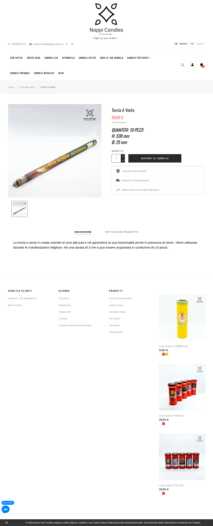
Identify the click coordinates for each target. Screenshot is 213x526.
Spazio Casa (116, 305)
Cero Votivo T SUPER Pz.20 (173, 345)
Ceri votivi (114, 318)
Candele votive (117, 311)
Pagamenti (65, 311)
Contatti (63, 318)
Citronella (114, 325)
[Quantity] (116, 158)
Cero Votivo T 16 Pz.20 (171, 482)
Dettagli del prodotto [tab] (121, 232)
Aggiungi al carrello (155, 158)
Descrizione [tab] (83, 232)
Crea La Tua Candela (120, 298)
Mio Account (15, 305)
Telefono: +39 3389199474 (22, 298)
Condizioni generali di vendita (75, 325)
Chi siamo (64, 298)
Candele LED (116, 332)
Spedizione (65, 305)
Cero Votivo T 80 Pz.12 (171, 414)
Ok (6, 522)
